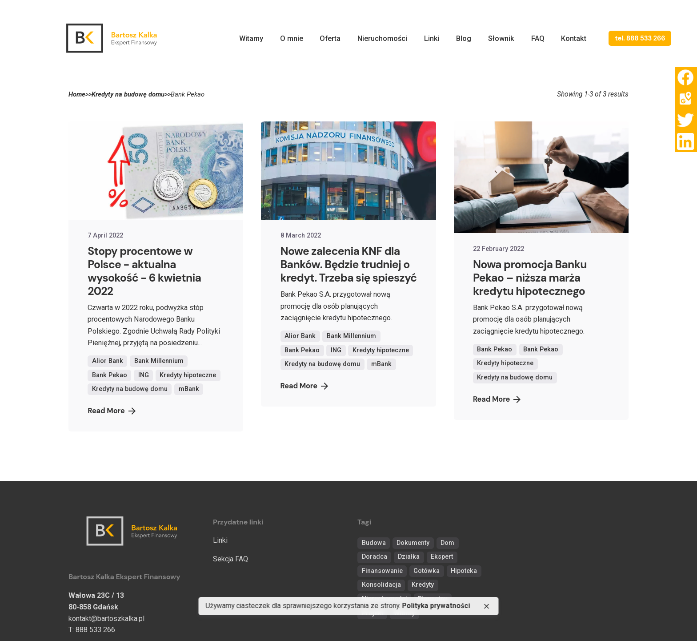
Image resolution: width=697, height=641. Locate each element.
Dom (447, 543)
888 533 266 (95, 629)
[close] (486, 606)
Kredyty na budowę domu (130, 389)
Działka (409, 556)
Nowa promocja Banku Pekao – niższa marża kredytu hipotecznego (530, 277)
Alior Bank (107, 361)
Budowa (374, 543)
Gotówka (426, 571)
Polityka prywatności (436, 606)
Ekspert (442, 556)
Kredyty (423, 585)
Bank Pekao (109, 375)
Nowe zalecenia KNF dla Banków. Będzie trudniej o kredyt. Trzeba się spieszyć (348, 264)
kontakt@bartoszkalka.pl (106, 618)
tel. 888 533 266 (640, 38)
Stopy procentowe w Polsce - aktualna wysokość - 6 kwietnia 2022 (144, 271)
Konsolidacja (381, 585)
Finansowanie (382, 571)
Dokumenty (413, 543)
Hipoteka (464, 571)
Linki (220, 540)
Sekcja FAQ (230, 559)
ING (143, 375)
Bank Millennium (159, 361)
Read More (111, 410)
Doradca (374, 556)
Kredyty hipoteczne (188, 375)
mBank (189, 389)
